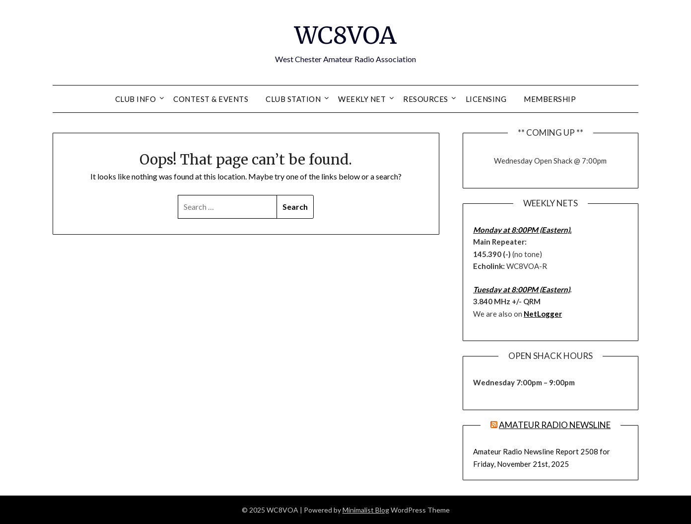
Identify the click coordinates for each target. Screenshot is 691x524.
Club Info (135, 98)
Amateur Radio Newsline (555, 425)
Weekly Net (362, 98)
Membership (550, 98)
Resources (425, 98)
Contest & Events (210, 98)
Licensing (486, 98)
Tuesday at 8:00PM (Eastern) (521, 289)
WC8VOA (345, 35)
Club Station (293, 98)
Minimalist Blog (366, 510)
